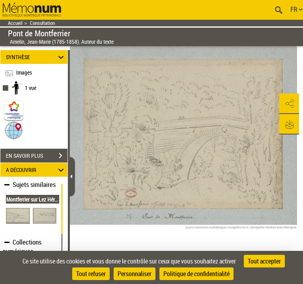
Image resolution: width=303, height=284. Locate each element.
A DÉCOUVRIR (36, 170)
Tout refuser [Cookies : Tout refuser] (91, 273)
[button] (14, 130)
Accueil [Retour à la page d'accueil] (15, 23)
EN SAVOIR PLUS (36, 155)
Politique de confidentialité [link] (196, 273)
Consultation (42, 23)
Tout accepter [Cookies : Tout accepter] (264, 261)
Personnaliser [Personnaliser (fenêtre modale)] (135, 273)
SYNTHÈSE (36, 57)
